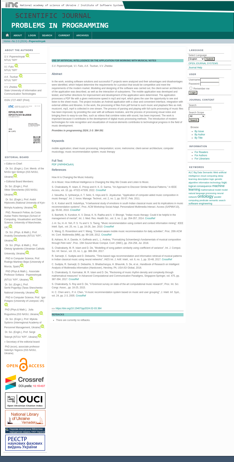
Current (64, 35)
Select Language (198, 55)
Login (32, 35)
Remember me (201, 88)
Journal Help (195, 67)
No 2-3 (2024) (19, 41)
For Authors (201, 155)
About (18, 35)
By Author (200, 134)
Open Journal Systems (203, 63)
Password (194, 83)
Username (194, 79)
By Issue (199, 131)
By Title (198, 137)
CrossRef (101, 190)
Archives (82, 35)
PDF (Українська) (63, 164)
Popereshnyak (37, 41)
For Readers (201, 152)
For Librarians (202, 158)
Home (7, 35)
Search (47, 35)
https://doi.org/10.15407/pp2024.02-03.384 (79, 308)
